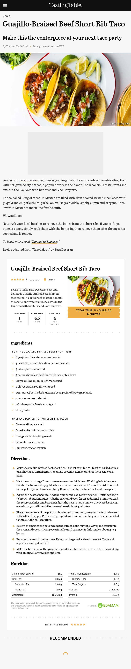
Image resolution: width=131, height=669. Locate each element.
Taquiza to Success (44, 241)
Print (49, 279)
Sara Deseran (28, 180)
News (6, 16)
